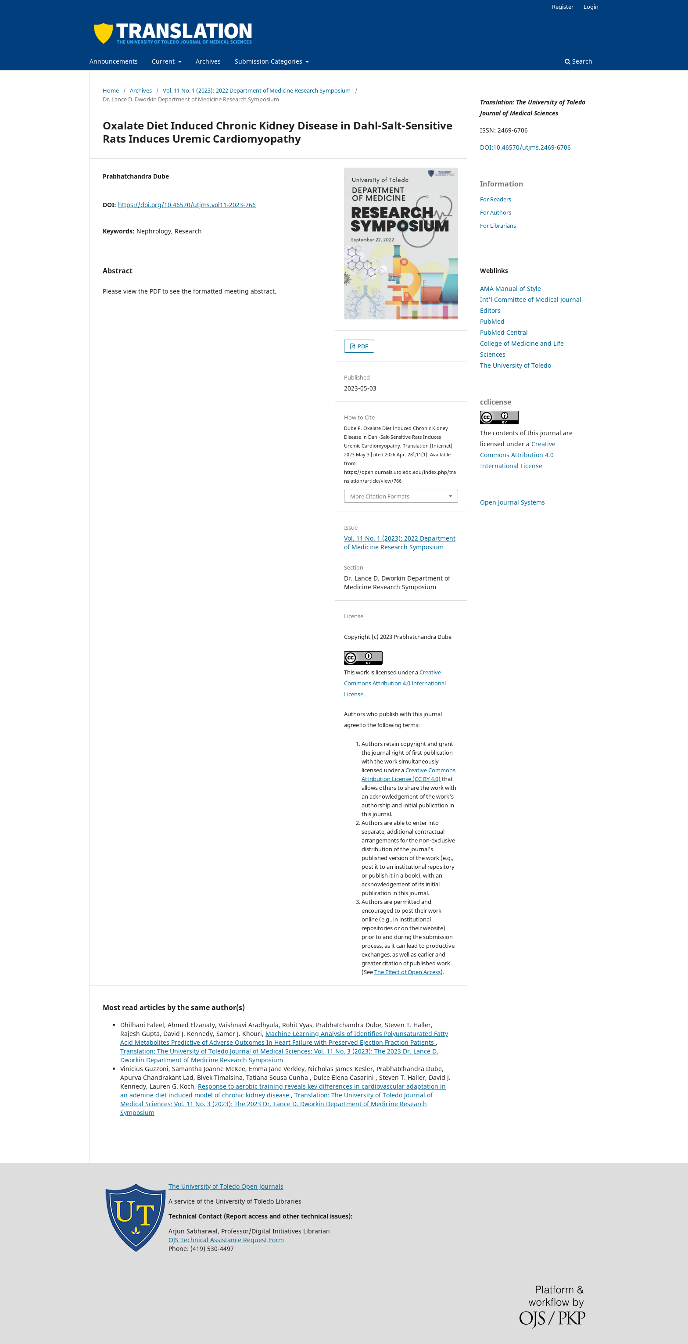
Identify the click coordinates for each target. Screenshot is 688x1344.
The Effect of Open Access (407, 972)
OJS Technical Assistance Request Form (226, 1240)
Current (164, 61)
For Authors (495, 212)
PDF (362, 346)
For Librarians (498, 225)
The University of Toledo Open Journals (225, 1186)
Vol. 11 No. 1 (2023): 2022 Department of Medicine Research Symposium (257, 90)
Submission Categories (269, 61)
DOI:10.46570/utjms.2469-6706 (525, 147)
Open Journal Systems (512, 502)
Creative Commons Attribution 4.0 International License (395, 683)
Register (562, 7)
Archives (208, 61)
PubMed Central (504, 332)
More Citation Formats (379, 496)
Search (578, 61)
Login (591, 7)
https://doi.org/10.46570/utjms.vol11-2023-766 (187, 205)
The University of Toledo (515, 365)
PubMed (492, 321)
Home (111, 90)
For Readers (495, 199)
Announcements (114, 61)
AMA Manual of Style (510, 288)
